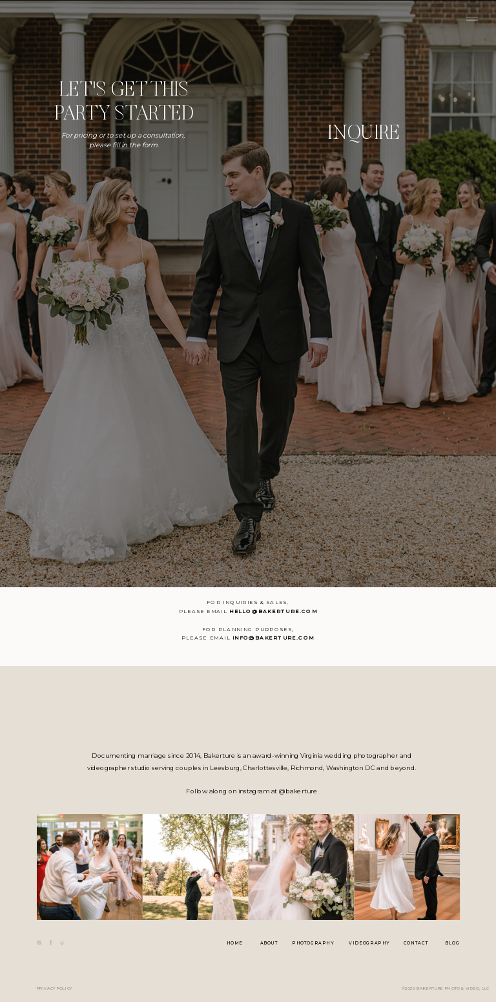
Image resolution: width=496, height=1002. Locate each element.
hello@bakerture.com (273, 612)
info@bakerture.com (273, 638)
